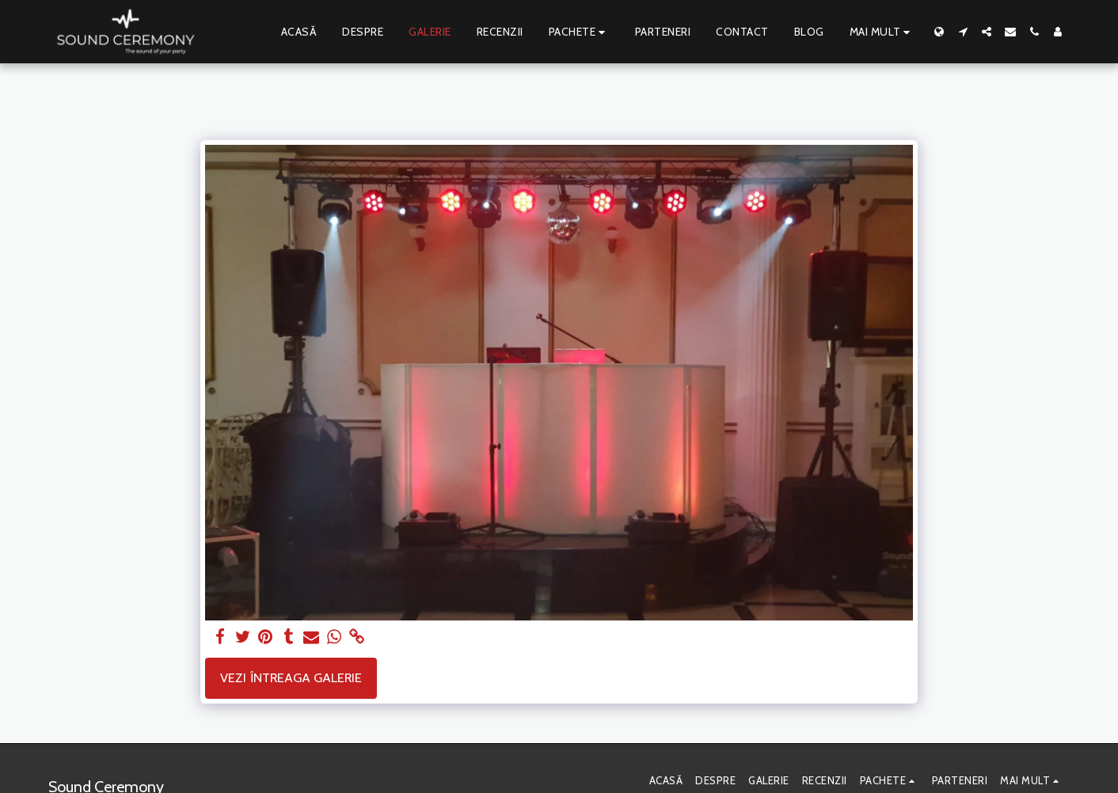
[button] (963, 31)
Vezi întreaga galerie (291, 677)
